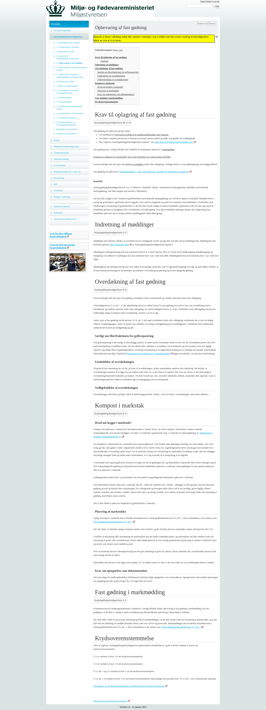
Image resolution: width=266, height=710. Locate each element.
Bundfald (104, 61)
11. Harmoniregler (64, 97)
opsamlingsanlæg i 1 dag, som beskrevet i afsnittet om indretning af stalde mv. (154, 171)
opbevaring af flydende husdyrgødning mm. (173, 142)
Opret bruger (206, 1)
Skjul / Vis (117, 50)
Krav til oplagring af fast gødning (111, 57)
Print (216, 36)
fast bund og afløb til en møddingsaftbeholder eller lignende (142, 134)
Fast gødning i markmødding (109, 98)
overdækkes (138, 164)
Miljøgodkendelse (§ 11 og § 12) (67, 171)
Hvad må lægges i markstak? (110, 87)
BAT (56, 184)
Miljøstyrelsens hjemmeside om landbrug (110, 701)
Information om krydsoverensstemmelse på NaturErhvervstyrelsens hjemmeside (129, 686)
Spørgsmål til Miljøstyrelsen (65, 219)
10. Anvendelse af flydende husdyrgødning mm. (68, 91)
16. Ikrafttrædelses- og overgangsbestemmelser (66, 123)
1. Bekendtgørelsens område (68, 42)
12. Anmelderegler (64, 102)
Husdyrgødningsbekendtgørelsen (68, 37)
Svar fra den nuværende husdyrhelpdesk (62, 246)
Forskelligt (58, 190)
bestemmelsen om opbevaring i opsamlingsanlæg (148, 353)
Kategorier (58, 213)
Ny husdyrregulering (62, 30)
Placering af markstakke (108, 90)
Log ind (215, 1)
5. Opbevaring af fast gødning (69, 63)
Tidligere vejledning (62, 197)
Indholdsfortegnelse (62, 206)
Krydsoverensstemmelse (66, 133)
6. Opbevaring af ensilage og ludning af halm (72, 68)
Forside (55, 24)
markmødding (168, 149)
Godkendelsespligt (61, 153)
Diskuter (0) (202, 23)
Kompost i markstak (105, 83)
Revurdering (59, 178)
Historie (212, 23)
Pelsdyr (57, 140)
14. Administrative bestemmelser (70, 113)
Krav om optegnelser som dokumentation (115, 94)
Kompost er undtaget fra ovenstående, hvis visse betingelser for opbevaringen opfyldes (132, 157)
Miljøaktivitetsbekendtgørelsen (66, 146)
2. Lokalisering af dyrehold (68, 47)
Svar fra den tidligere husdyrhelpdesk (61, 235)
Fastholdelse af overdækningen (111, 76)
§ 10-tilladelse (59, 165)
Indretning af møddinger (107, 64)
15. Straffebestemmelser (66, 118)
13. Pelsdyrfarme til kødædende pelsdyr (69, 107)
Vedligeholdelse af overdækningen (112, 79)
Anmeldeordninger (61, 159)
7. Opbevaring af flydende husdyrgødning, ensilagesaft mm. (70, 75)
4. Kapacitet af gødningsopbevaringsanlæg (68, 57)
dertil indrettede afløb (119, 244)
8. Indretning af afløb (65, 81)
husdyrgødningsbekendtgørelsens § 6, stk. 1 (112, 522)
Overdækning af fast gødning (109, 68)
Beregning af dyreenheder (67, 129)
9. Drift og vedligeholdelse (67, 86)
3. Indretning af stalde (65, 51)
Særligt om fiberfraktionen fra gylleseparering (117, 72)
